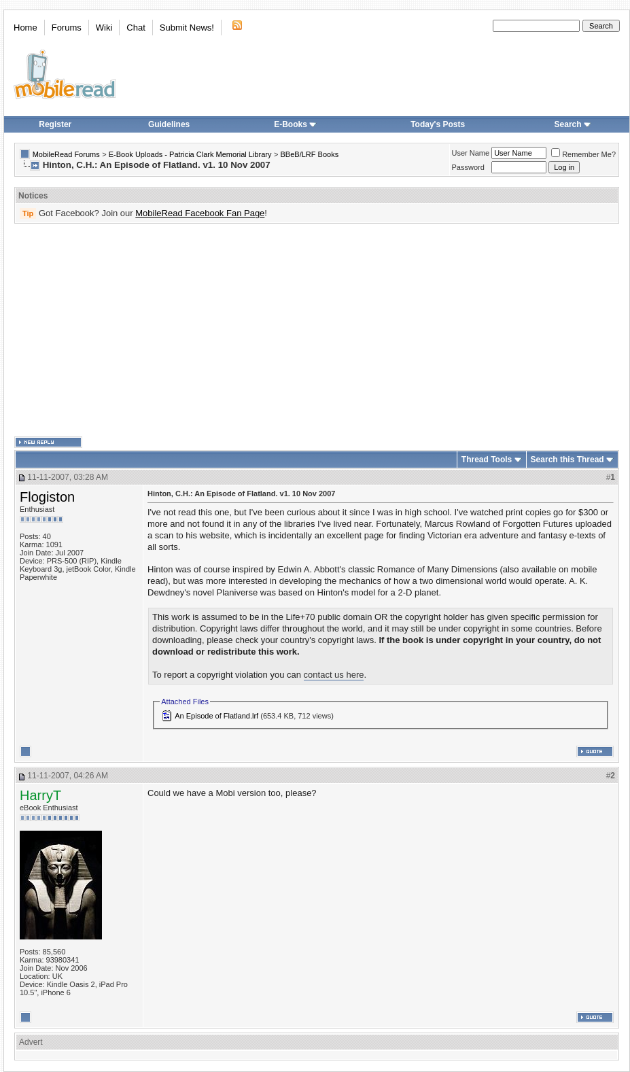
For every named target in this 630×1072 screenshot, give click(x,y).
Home (25, 27)
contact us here (334, 675)
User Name (471, 153)
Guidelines (169, 124)
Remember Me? (583, 154)
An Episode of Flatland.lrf (216, 716)
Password (468, 167)
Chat (135, 27)
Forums (67, 27)
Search (573, 124)
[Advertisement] (295, 330)
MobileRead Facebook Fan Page (199, 213)
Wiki (104, 27)
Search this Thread (567, 459)
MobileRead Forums (66, 154)
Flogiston (47, 496)
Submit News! (187, 27)
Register (55, 124)
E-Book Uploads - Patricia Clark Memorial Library (190, 154)
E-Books (295, 124)
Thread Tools (486, 459)
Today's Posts (437, 124)
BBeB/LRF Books (310, 154)
